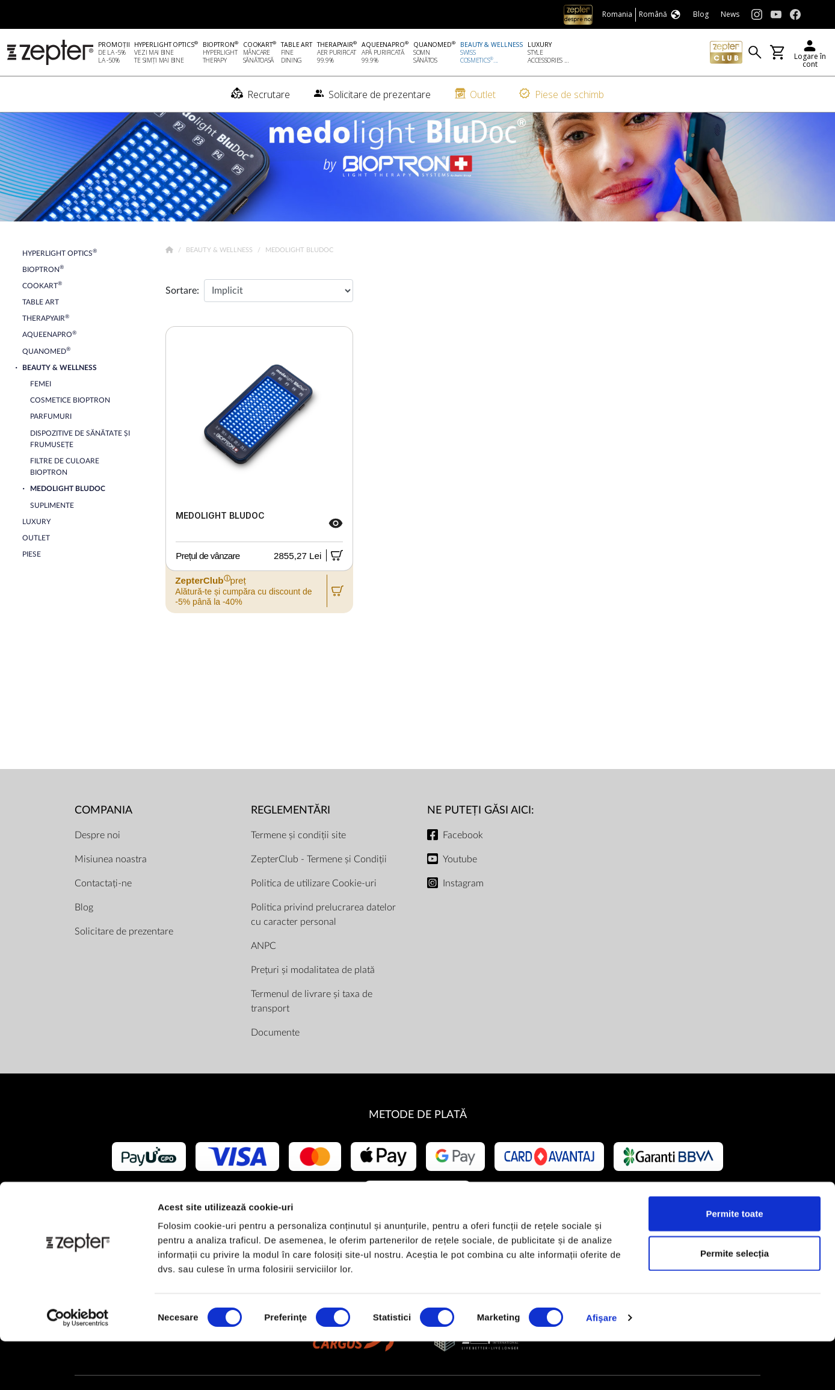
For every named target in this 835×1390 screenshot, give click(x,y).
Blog (84, 928)
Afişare (601, 1366)
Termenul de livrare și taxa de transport (311, 1022)
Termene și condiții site (298, 856)
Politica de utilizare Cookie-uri (314, 904)
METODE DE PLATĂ (418, 1136)
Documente (275, 1053)
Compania (103, 831)
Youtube (460, 880)
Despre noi (97, 856)
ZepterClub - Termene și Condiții (319, 880)
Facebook (463, 856)
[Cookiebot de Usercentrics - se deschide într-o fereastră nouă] (78, 1367)
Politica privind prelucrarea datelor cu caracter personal (323, 936)
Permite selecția (734, 1302)
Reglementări (290, 831)
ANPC (263, 967)
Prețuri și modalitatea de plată (313, 991)
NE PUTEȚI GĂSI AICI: (480, 831)
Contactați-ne (103, 904)
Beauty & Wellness (220, 271)
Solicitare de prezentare (124, 952)
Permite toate (734, 1262)
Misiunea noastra (111, 880)
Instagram (463, 904)
